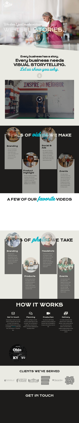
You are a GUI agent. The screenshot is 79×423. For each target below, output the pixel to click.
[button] (39, 99)
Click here (13, 326)
